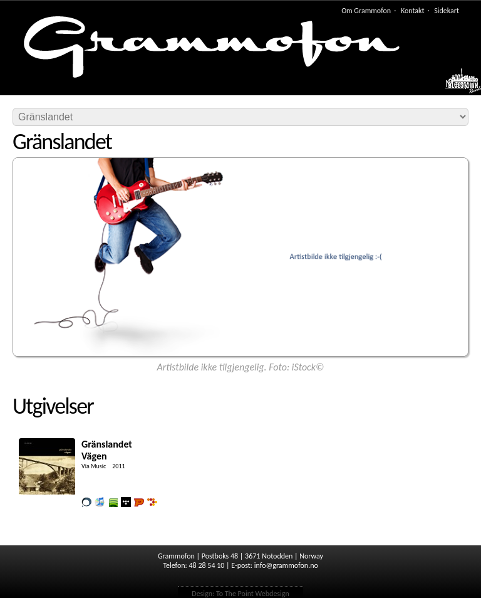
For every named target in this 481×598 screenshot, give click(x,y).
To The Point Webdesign (252, 593)
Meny (456, 84)
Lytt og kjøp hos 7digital (152, 502)
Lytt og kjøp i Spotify (113, 502)
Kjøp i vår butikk (86, 502)
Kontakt (413, 10)
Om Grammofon (366, 10)
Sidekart (446, 10)
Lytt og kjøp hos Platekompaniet (139, 502)
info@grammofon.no (286, 565)
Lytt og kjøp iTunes (100, 502)
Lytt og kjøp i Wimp (126, 502)
